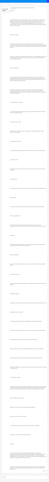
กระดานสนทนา (5, 4)
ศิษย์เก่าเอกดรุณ (11, 4)
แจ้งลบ (45, 7)
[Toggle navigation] (48, 1)
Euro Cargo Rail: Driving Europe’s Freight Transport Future (25, 4)
